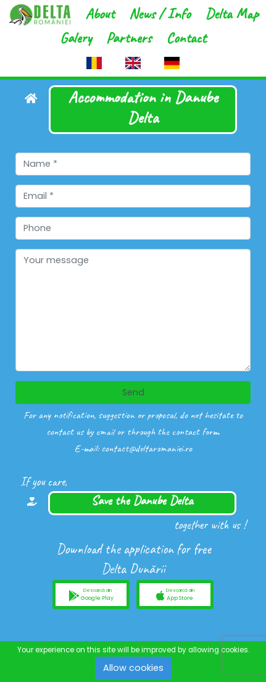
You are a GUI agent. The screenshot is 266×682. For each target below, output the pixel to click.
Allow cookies (133, 668)
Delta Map (231, 13)
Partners (128, 37)
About (99, 13)
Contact (186, 37)
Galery (75, 37)
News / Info (159, 13)
